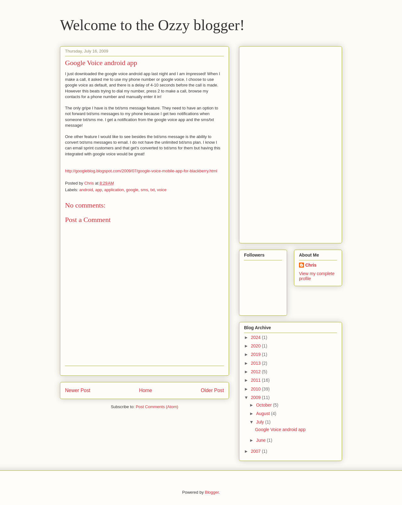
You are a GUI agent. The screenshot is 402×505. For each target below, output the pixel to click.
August (263, 413)
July (260, 422)
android (86, 189)
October (264, 405)
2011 (256, 380)
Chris (311, 265)
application (114, 189)
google (132, 189)
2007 (256, 451)
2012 (256, 371)
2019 (256, 354)
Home (145, 390)
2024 (256, 337)
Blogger (212, 492)
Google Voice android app (280, 429)
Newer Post (77, 390)
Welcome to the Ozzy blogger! (152, 25)
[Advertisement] (269, 143)
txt (152, 189)
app (98, 189)
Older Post (212, 390)
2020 (256, 345)
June (261, 440)
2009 (256, 397)
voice (161, 189)
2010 (256, 388)
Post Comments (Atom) (157, 406)
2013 (256, 363)
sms (144, 189)
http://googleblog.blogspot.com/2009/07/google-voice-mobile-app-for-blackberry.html (141, 171)
